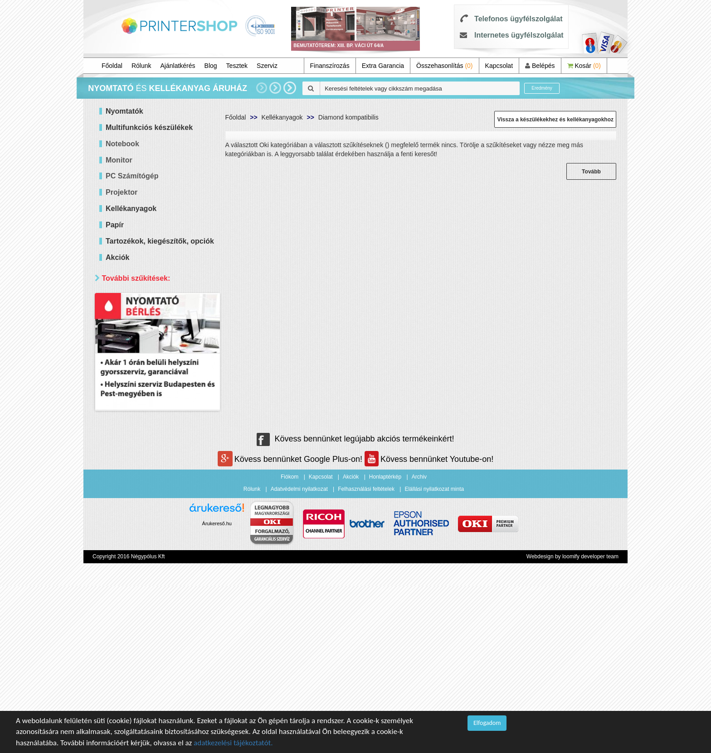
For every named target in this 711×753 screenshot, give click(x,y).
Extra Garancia (383, 65)
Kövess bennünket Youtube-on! (429, 626)
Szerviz (267, 65)
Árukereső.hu (217, 690)
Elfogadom (487, 723)
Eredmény (541, 88)
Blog (211, 65)
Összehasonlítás (444, 65)
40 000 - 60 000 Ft (143, 341)
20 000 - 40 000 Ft (143, 330)
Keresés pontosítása (157, 443)
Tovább (591, 171)
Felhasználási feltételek (366, 656)
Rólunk (141, 65)
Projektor (121, 192)
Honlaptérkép (385, 644)
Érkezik (128, 412)
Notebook (122, 144)
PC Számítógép (132, 176)
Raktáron (130, 423)
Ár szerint (119, 300)
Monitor (119, 160)
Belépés (540, 65)
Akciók (351, 644)
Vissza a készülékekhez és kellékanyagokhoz (555, 119)
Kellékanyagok (282, 117)
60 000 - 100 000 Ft (145, 353)
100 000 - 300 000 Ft (147, 364)
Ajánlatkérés (178, 65)
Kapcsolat (499, 65)
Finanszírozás (330, 65)
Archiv (419, 644)
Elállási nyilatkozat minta (434, 656)
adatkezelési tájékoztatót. (233, 743)
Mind (124, 319)
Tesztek (237, 65)
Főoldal (112, 65)
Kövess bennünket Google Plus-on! (291, 626)
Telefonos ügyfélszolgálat (518, 19)
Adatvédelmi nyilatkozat (299, 656)
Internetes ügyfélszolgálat (519, 35)
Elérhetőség (123, 382)
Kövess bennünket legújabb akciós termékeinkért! (355, 605)
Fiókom (289, 644)
